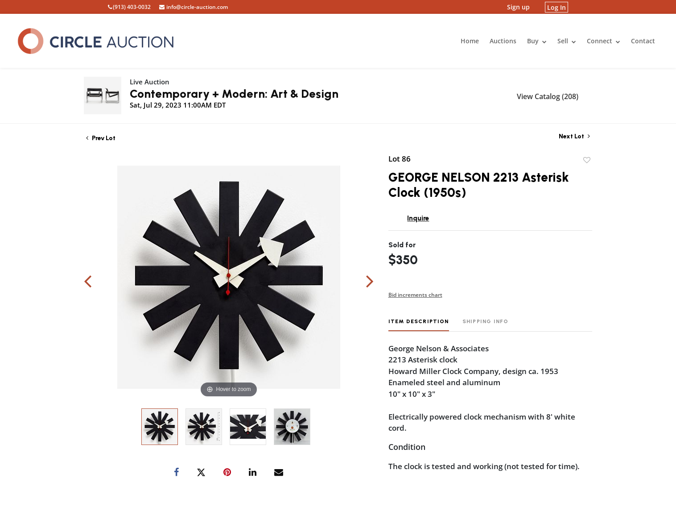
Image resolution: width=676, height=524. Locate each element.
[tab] (418, 324)
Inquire (418, 218)
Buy (537, 41)
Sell (566, 41)
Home (470, 41)
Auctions (503, 41)
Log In (556, 7)
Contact (643, 41)
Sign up (518, 7)
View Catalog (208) (547, 96)
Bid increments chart (415, 295)
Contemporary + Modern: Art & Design (234, 94)
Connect (603, 41)
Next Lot (574, 136)
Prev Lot (100, 138)
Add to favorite (586, 160)
